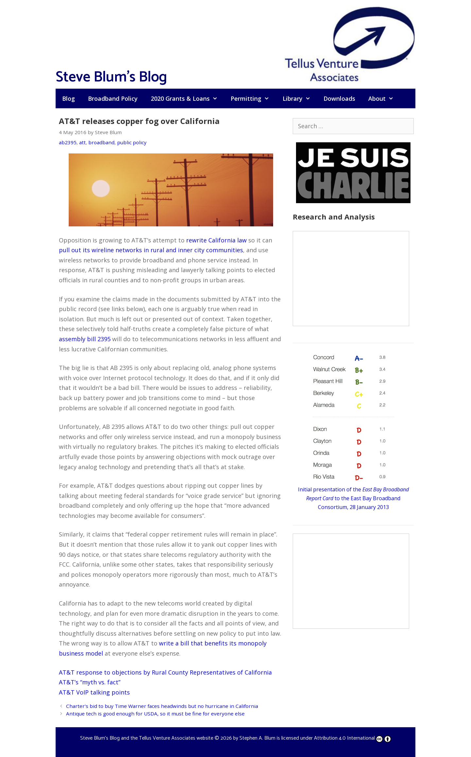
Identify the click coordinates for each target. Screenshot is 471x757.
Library (300, 98)
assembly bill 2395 (85, 339)
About (384, 98)
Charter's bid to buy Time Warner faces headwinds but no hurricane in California (162, 706)
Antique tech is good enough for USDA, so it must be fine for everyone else (155, 713)
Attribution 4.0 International (352, 738)
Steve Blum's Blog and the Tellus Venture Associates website (146, 738)
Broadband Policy (113, 98)
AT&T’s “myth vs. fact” (89, 682)
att (82, 142)
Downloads (339, 98)
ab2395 (68, 142)
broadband (101, 142)
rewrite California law (216, 240)
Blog (68, 98)
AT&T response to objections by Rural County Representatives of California (165, 672)
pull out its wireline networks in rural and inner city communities (151, 250)
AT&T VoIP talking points (94, 692)
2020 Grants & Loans (187, 98)
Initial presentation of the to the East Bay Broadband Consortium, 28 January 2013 (353, 498)
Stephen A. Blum (257, 738)
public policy (132, 142)
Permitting (253, 98)
